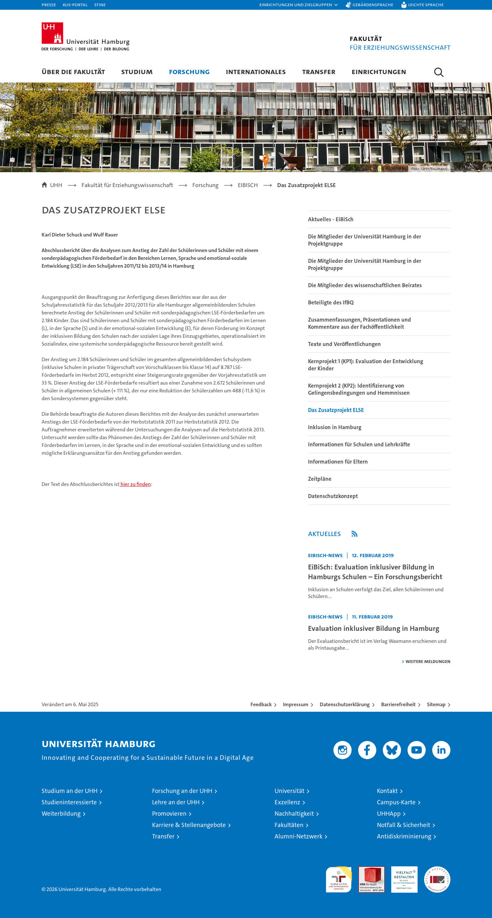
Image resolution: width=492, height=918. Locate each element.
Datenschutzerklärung (345, 704)
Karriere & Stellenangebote (189, 825)
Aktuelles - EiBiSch (331, 219)
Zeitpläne (319, 478)
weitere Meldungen (428, 661)
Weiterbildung (61, 814)
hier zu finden (135, 484)
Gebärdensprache (373, 4)
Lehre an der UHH (176, 802)
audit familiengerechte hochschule (339, 876)
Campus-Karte (396, 802)
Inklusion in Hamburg (334, 427)
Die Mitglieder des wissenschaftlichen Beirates (365, 285)
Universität (289, 791)
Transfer (318, 71)
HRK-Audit (402, 869)
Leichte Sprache (426, 4)
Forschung (189, 71)
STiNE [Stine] (100, 4)
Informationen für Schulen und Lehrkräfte (359, 444)
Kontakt (387, 791)
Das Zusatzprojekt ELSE (336, 410)
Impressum (295, 704)
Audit (364, 869)
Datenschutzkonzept (333, 496)
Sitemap (436, 704)
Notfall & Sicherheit (403, 825)
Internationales (256, 71)
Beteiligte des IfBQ (331, 302)
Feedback (261, 704)
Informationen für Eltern (338, 461)
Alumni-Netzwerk (298, 836)
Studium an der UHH (69, 791)
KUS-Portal (75, 4)
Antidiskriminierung (404, 836)
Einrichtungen (379, 71)
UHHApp (389, 814)
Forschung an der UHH (182, 791)
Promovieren (169, 814)
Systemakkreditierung (437, 869)
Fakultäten (289, 825)
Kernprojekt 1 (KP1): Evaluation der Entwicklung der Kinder (365, 365)
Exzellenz (287, 802)
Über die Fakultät (73, 71)
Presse (49, 4)
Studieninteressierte (69, 802)
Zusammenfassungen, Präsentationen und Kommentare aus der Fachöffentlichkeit (359, 323)
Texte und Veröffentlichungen (344, 344)
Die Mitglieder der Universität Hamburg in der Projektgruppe (364, 240)
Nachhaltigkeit (294, 814)
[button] (299, 5)
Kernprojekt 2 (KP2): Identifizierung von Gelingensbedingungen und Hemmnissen (359, 389)
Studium (137, 71)
